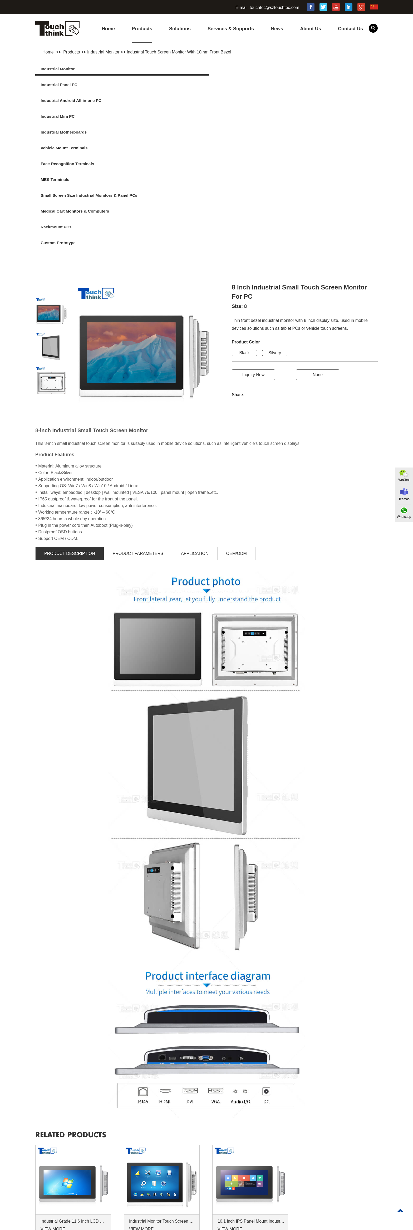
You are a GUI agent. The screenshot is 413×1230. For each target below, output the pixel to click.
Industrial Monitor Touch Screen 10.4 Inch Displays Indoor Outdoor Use (162, 1093)
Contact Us (350, 28)
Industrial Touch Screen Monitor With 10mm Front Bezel (179, 52)
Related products (76, 1007)
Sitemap (43, 1190)
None (318, 247)
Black (244, 225)
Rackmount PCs (230, 102)
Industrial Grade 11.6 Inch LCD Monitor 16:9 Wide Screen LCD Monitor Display (74, 1093)
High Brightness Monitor (138, 1224)
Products (142, 28)
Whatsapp (403, 517)
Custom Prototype (317, 102)
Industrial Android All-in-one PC (245, 69)
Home (108, 28)
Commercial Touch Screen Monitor (262, 1224)
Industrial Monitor (103, 52)
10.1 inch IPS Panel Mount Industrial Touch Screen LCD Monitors (251, 1093)
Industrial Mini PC (317, 69)
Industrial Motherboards (68, 85)
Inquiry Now (253, 247)
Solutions (180, 28)
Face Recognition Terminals (242, 85)
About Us (310, 28)
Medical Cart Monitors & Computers (153, 108)
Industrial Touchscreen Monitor (195, 1224)
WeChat (403, 480)
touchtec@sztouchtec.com (274, 7)
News (277, 28)
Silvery (274, 225)
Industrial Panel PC (148, 69)
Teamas (403, 499)
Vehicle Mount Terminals (153, 85)
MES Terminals (314, 85)
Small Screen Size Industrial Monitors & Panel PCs (72, 108)
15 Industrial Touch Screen (84, 1224)
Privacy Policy (90, 1182)
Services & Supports (231, 28)
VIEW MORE (53, 1101)
